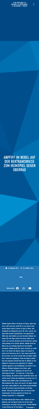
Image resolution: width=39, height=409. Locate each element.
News (31, 268)
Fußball (27, 268)
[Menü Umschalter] (33, 4)
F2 (24, 268)
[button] (17, 288)
